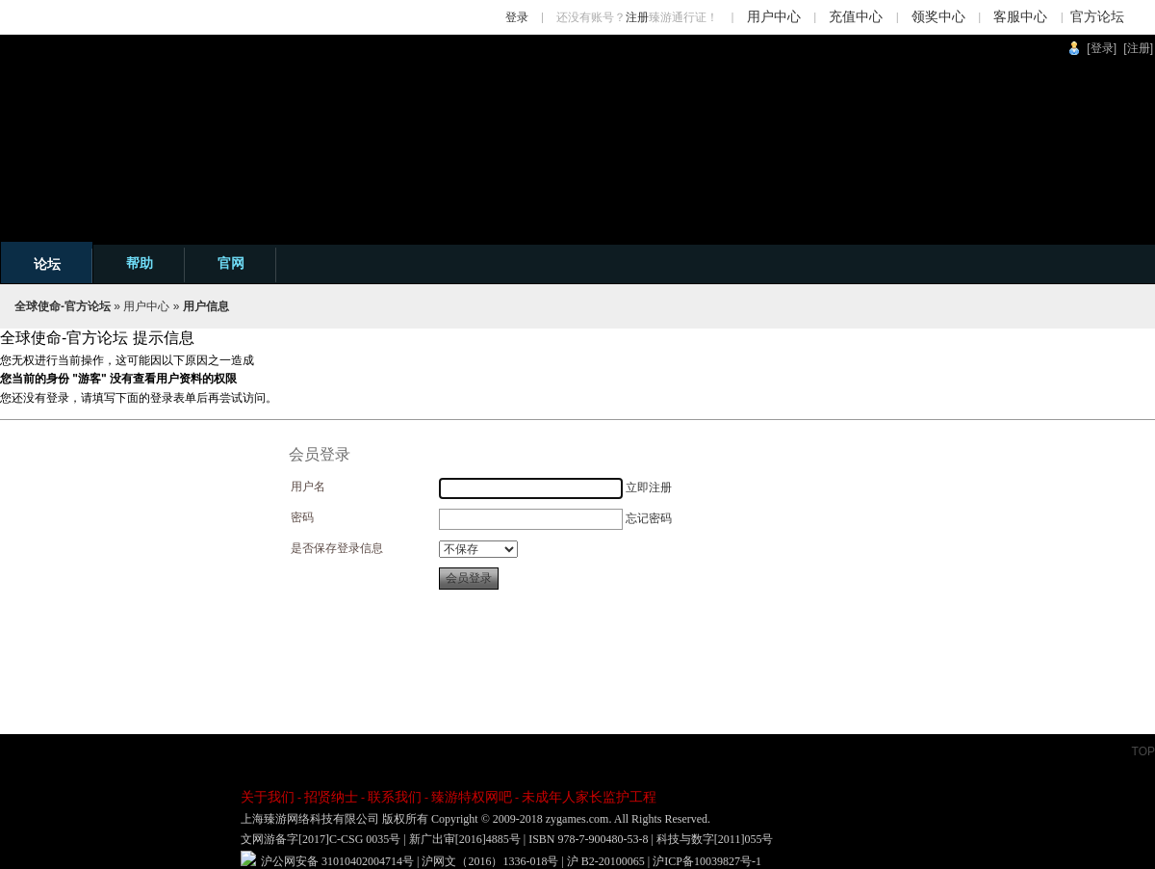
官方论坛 (1097, 17)
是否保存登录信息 (337, 548)
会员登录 (469, 578)
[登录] (1101, 48)
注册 (637, 17)
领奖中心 (938, 17)
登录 (516, 17)
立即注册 (649, 487)
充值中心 (856, 17)
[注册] (1138, 48)
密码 (302, 517)
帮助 (139, 263)
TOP (1143, 751)
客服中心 (1020, 17)
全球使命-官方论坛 (62, 306)
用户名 (308, 486)
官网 (231, 263)
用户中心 (774, 17)
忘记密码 (649, 518)
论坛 (47, 264)
